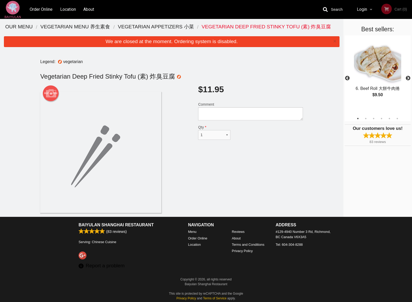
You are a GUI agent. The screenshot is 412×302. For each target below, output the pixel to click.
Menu (192, 232)
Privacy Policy (242, 251)
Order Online (41, 9)
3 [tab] (373, 118)
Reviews (238, 232)
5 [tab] (389, 118)
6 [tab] (397, 118)
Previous (347, 78)
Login (362, 9)
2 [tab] (365, 118)
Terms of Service (214, 298)
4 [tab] (381, 118)
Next (408, 78)
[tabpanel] (377, 72)
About (88, 9)
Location (68, 9)
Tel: (289, 245)
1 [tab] (357, 118)
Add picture (51, 93)
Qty (214, 132)
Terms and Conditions (248, 245)
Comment (250, 111)
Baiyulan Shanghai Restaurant (116, 225)
